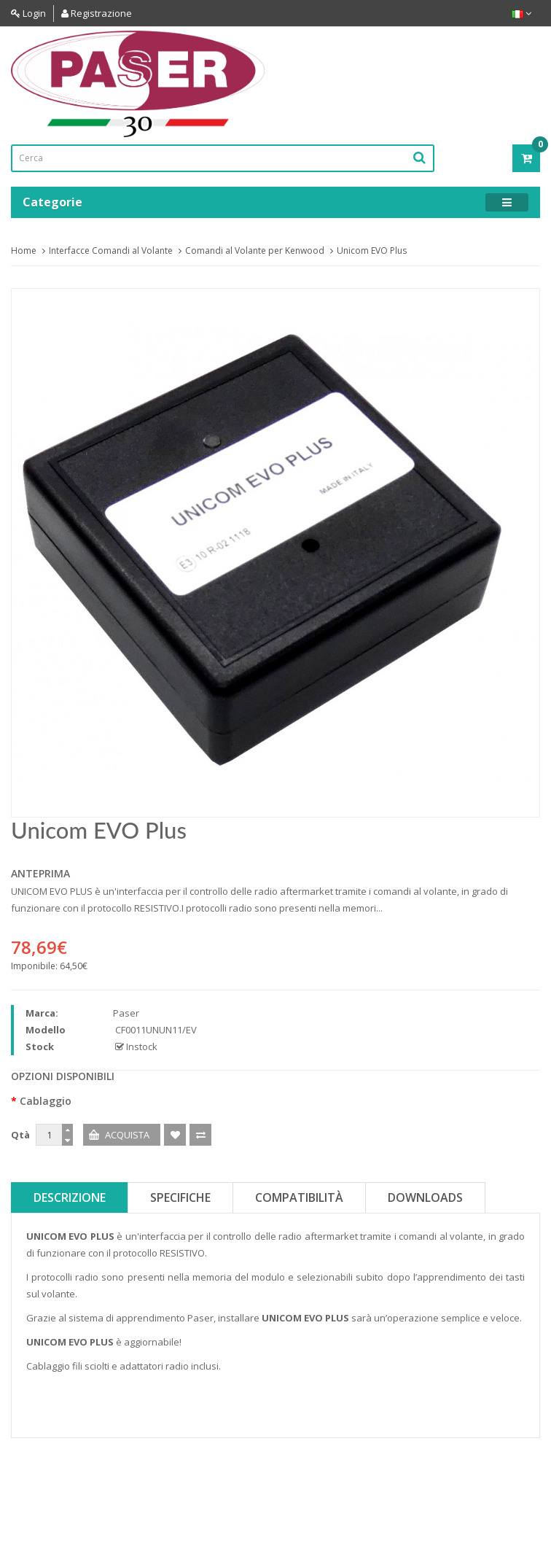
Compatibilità (299, 1197)
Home (23, 250)
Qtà (20, 1134)
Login (28, 13)
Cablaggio (45, 1101)
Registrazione (96, 13)
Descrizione (70, 1197)
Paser (126, 1013)
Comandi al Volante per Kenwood (254, 250)
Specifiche (180, 1197)
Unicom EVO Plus (372, 250)
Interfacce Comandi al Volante (111, 250)
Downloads (425, 1197)
